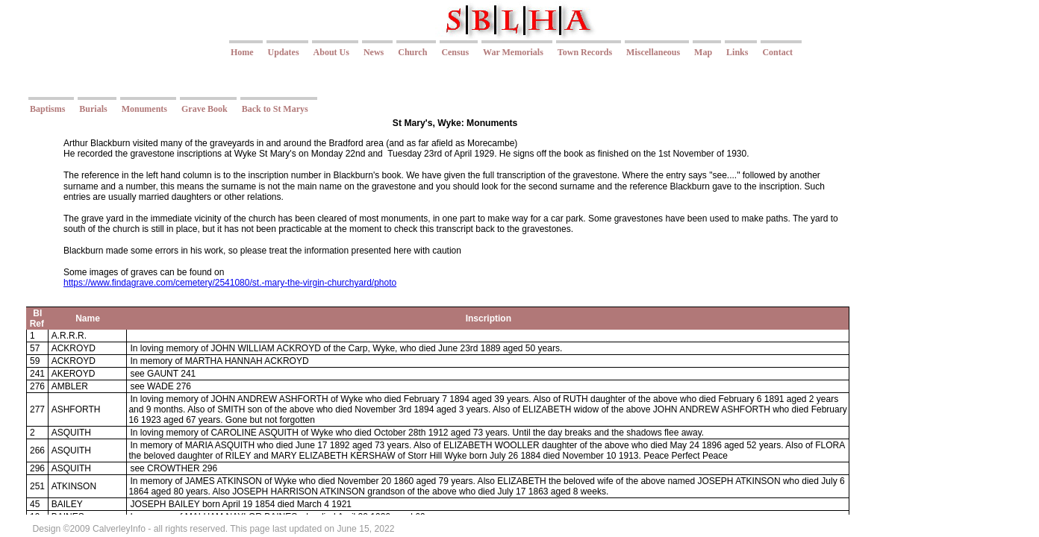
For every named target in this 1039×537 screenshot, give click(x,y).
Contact (777, 52)
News (374, 52)
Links (737, 52)
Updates (283, 52)
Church (412, 52)
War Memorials (513, 52)
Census (455, 52)
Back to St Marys (275, 109)
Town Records (585, 52)
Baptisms (47, 109)
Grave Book (204, 109)
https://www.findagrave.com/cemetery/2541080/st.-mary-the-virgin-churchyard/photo (229, 282)
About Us (331, 52)
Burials (93, 109)
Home (242, 52)
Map (703, 52)
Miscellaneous (653, 52)
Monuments (144, 109)
